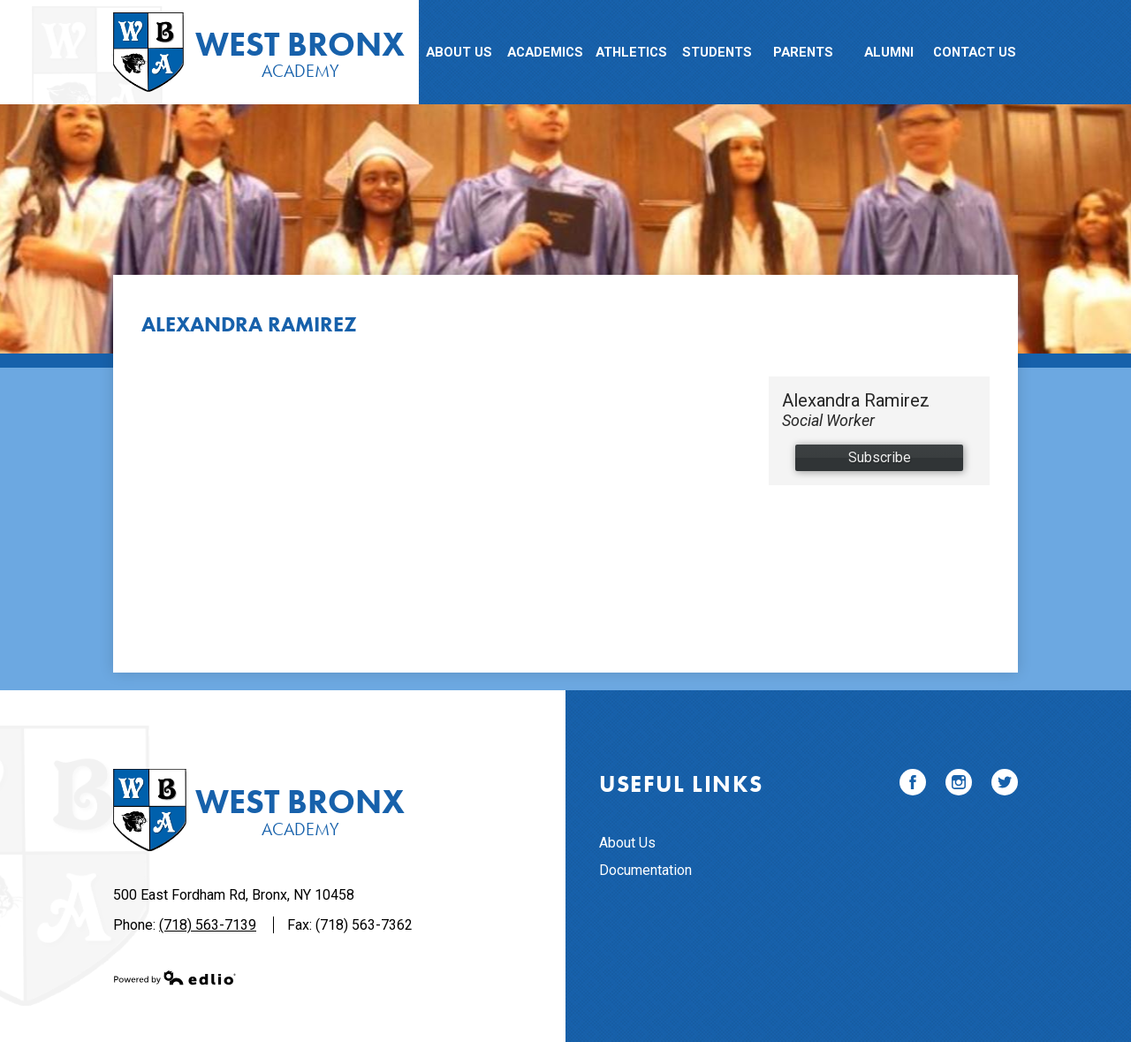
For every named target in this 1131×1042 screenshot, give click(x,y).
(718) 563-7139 (207, 925)
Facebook (912, 785)
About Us (627, 842)
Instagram (958, 785)
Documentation (645, 870)
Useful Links (681, 784)
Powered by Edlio (175, 977)
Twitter (1004, 785)
